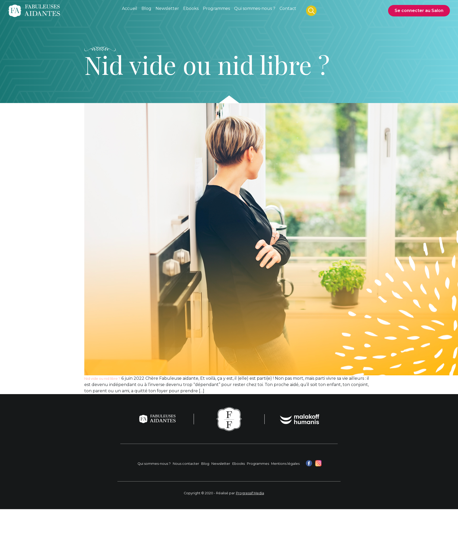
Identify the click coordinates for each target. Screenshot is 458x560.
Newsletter (220, 464)
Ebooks (238, 464)
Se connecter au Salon (419, 10)
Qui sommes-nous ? (154, 464)
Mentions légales (285, 464)
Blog (205, 464)
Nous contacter (186, 464)
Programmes (258, 464)
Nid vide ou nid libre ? (102, 379)
